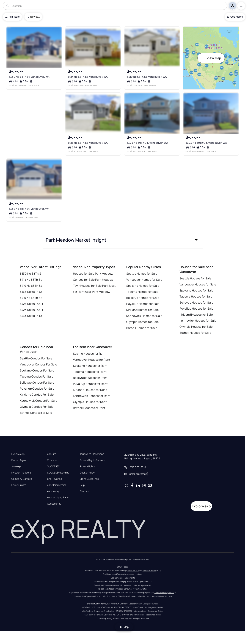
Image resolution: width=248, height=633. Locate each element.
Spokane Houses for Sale (196, 290)
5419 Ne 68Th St (31, 286)
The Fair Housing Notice (164, 592)
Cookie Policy (87, 472)
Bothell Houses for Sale (195, 333)
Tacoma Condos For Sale (36, 376)
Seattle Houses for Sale (195, 278)
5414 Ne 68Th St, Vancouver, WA (88, 76)
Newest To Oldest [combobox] (35, 16)
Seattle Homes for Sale (142, 274)
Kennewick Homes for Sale (144, 316)
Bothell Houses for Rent (89, 408)
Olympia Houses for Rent (90, 402)
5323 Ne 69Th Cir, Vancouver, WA (206, 143)
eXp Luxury (53, 491)
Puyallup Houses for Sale (197, 308)
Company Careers (21, 479)
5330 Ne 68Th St (31, 274)
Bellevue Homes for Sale (142, 298)
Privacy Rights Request (92, 460)
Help (82, 485)
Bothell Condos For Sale (36, 413)
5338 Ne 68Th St (31, 292)
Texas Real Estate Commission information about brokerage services (122, 585)
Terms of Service (149, 570)
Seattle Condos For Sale (36, 358)
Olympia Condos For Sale (37, 407)
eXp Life (51, 454)
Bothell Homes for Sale (141, 328)
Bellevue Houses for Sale (196, 302)
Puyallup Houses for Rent (90, 384)
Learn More (165, 596)
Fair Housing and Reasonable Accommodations (122, 574)
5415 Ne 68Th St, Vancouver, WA (88, 143)
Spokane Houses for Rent (90, 366)
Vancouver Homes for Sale (144, 280)
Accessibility (54, 503)
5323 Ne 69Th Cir (31, 310)
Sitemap (84, 491)
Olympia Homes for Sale (142, 322)
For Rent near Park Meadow (91, 292)
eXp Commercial (56, 485)
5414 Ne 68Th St (31, 280)
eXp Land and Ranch (58, 497)
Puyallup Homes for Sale (142, 304)
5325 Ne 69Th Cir (31, 304)
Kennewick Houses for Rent (92, 396)
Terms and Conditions (92, 454)
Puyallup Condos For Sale (37, 388)
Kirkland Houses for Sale (196, 314)
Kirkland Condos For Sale (37, 395)
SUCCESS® (53, 466)
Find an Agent (19, 460)
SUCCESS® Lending (58, 472)
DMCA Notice (122, 567)
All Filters (12, 16)
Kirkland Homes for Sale (142, 310)
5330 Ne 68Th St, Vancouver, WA (29, 76)
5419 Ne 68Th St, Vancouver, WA (146, 76)
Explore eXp (17, 454)
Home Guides (18, 485)
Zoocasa (52, 460)
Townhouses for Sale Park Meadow (95, 286)
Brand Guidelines (89, 479)
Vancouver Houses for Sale (198, 284)
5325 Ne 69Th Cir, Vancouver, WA (147, 143)
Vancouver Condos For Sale (38, 364)
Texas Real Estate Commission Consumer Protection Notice (122, 589)
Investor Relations (21, 472)
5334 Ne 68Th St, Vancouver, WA (29, 209)
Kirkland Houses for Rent (90, 390)
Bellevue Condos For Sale (37, 382)
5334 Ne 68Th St (31, 316)
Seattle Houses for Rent (89, 354)
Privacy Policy (87, 466)
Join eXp (16, 466)
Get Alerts (235, 16)
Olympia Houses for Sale (196, 327)
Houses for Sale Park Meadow (93, 274)
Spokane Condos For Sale (37, 370)
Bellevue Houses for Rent (90, 378)
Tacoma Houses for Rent (90, 372)
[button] (123, 240)
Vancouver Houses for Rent (91, 360)
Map (124, 627)
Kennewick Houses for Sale (198, 321)
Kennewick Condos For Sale (38, 401)
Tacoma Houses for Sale (196, 296)
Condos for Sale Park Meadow (93, 280)
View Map (211, 58)
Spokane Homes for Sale (142, 286)
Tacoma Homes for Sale (142, 292)
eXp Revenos (54, 479)
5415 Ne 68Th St (31, 298)
